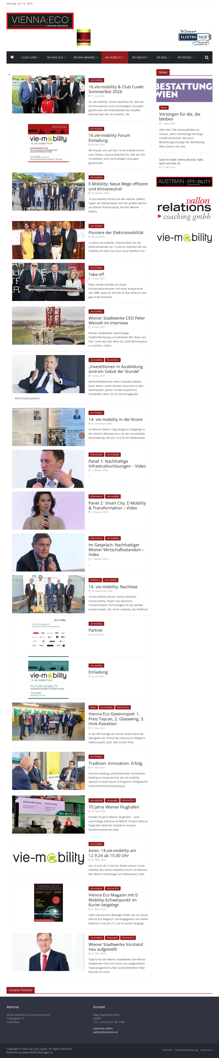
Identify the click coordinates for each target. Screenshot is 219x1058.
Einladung (98, 672)
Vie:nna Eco (55, 57)
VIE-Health (139, 57)
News (93, 707)
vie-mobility (96, 80)
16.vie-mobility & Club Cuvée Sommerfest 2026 (116, 89)
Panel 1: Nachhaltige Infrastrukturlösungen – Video (117, 463)
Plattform (95, 580)
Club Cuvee (29, 57)
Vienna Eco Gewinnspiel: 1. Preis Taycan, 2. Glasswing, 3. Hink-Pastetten (116, 718)
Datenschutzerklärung (186, 1049)
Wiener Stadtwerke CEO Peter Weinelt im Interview (117, 320)
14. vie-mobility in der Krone (116, 419)
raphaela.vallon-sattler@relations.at (105, 1030)
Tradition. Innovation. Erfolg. (116, 763)
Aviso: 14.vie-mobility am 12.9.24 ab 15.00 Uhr (112, 853)
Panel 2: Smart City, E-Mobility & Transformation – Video (117, 505)
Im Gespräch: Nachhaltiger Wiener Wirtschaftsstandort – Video (116, 549)
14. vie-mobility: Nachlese (113, 586)
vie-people (185, 57)
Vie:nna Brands (84, 57)
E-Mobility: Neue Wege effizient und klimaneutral (118, 186)
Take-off (96, 274)
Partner (96, 630)
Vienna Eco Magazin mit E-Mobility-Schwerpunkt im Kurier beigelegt (114, 899)
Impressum (206, 1049)
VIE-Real (162, 57)
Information (96, 454)
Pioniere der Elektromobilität (116, 232)
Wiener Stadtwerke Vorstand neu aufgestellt (116, 946)
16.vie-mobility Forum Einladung (109, 137)
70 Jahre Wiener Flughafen (114, 807)
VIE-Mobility (113, 57)
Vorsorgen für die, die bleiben (179, 116)
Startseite (167, 1049)
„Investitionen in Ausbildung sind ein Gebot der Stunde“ (116, 369)
